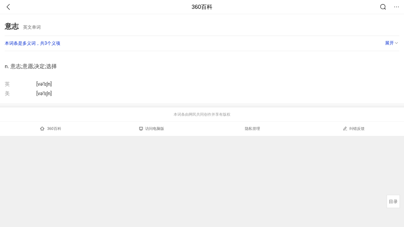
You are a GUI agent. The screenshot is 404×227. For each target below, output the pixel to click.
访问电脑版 (151, 128)
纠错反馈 (354, 128)
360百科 (202, 7)
